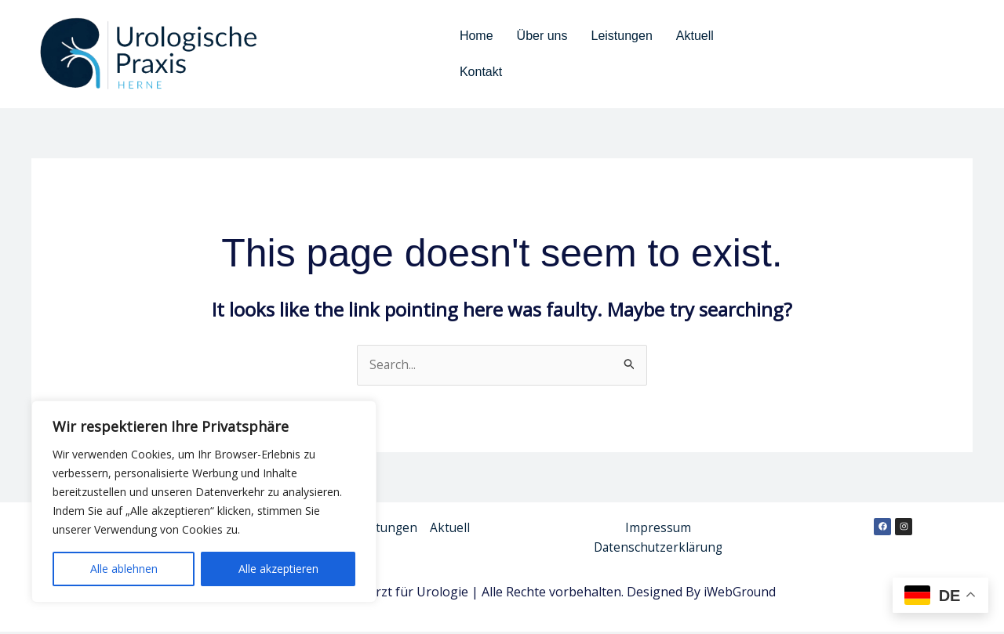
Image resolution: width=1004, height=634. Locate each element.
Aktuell (695, 35)
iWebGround (741, 594)
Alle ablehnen (124, 568)
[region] (203, 501)
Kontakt (481, 71)
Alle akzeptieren (278, 568)
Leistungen (622, 35)
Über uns (542, 35)
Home (476, 35)
